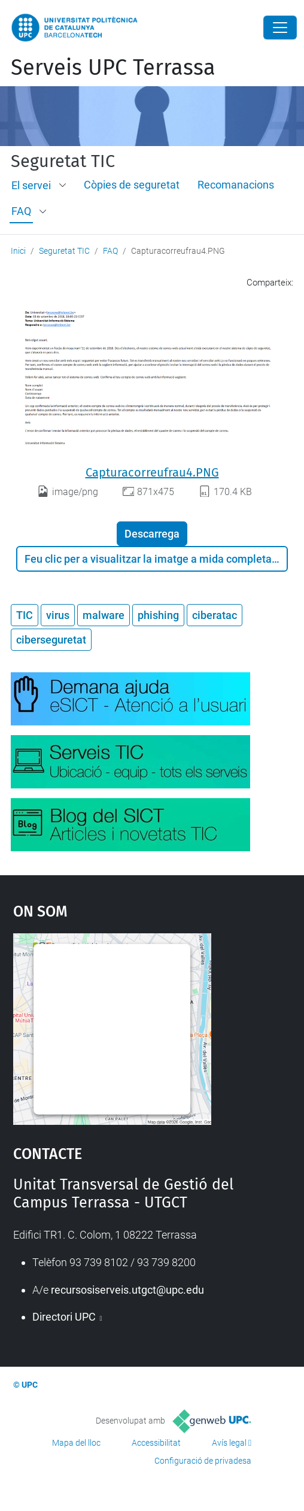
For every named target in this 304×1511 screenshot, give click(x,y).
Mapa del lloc (76, 1443)
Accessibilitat (156, 1443)
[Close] (280, 28)
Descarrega (152, 533)
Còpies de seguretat (132, 184)
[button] (63, 185)
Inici (18, 251)
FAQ (21, 211)
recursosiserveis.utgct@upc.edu (127, 1290)
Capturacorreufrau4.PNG (152, 472)
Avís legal (229, 1443)
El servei (31, 185)
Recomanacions (235, 184)
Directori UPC (65, 1316)
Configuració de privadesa (202, 1461)
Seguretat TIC (63, 161)
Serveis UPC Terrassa (113, 67)
